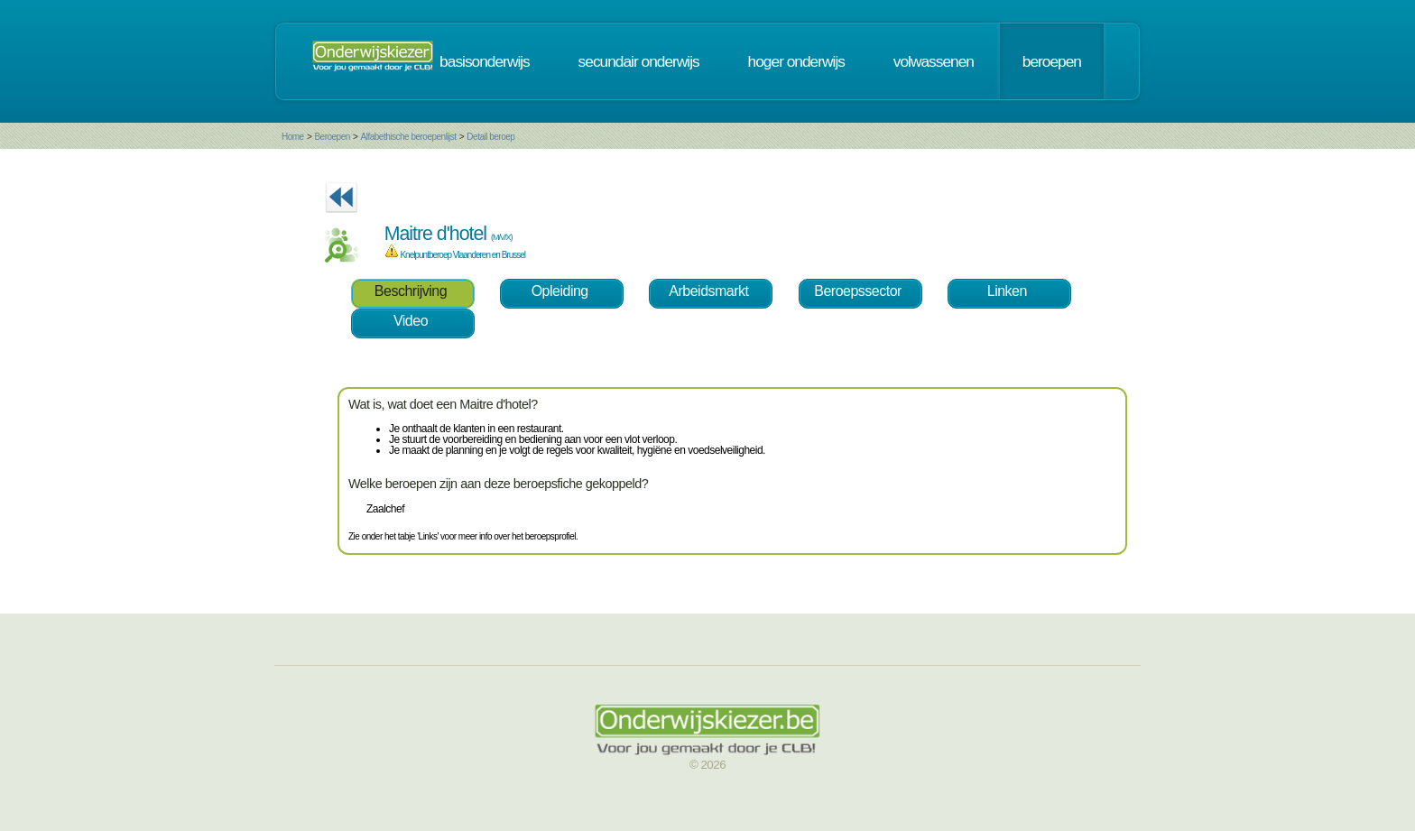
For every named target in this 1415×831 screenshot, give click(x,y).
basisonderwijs (484, 61)
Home (293, 137)
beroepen (1051, 61)
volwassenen (933, 61)
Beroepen (331, 137)
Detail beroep (490, 137)
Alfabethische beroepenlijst (409, 137)
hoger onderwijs (796, 61)
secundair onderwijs (638, 61)
